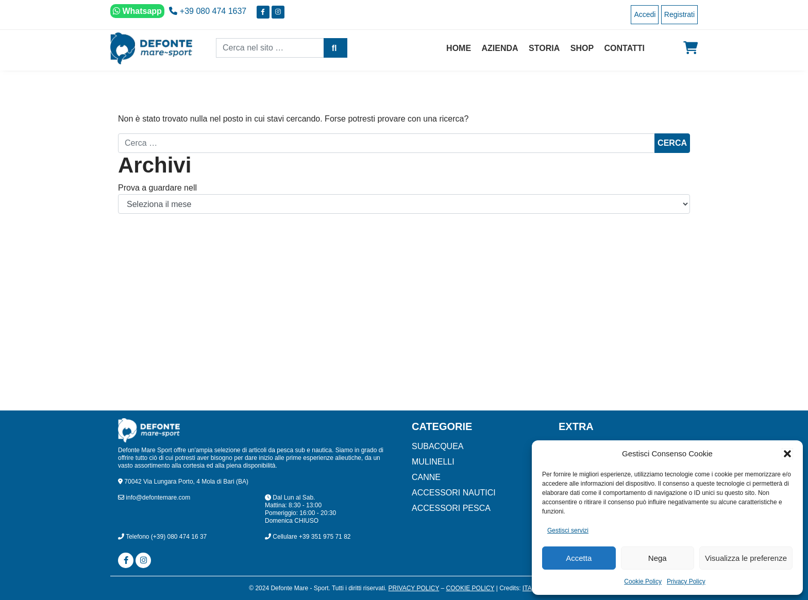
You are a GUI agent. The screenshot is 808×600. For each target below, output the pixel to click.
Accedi (644, 14)
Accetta (579, 558)
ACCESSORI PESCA (451, 508)
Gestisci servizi (567, 530)
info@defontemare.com (154, 497)
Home (458, 48)
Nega (657, 558)
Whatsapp (137, 11)
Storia (544, 48)
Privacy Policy (686, 581)
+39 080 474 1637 (207, 11)
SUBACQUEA (437, 446)
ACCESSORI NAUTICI (454, 492)
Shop (582, 48)
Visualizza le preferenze (746, 558)
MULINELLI (433, 461)
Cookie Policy (643, 581)
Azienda (500, 48)
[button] (787, 454)
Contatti (624, 48)
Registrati (679, 14)
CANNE (426, 477)
